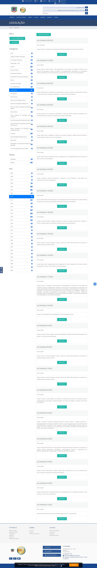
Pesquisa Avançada (44, 34)
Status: (38, 45)
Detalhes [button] (62, 54)
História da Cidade (13, 530)
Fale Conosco (52, 532)
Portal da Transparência (34, 533)
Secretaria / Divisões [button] (21, 17)
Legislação (11, 535)
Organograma (12, 533)
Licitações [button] (42, 17)
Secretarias (11, 537)
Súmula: (38, 49)
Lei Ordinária (17, 38)
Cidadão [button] (30, 17)
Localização (52, 533)
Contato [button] (56, 17)
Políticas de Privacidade (14, 538)
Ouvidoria (31, 532)
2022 (14, 42)
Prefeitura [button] (12, 17)
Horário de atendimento (54, 530)
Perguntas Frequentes (54, 535)
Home (10, 27)
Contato (47, 547)
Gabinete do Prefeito (13, 532)
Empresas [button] (49, 17)
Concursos (31, 530)
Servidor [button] (36, 17)
